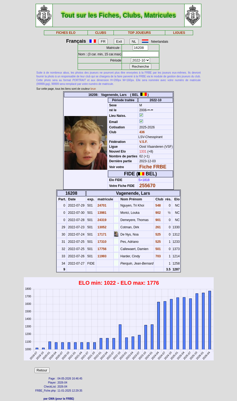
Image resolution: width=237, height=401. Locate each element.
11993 (102, 256)
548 (158, 205)
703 (158, 256)
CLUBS (100, 33)
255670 (147, 185)
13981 (102, 213)
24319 (102, 220)
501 (158, 249)
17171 (102, 234)
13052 (102, 227)
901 (158, 220)
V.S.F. (143, 142)
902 (158, 213)
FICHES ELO (66, 33)
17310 (102, 242)
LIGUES (179, 33)
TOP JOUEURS (139, 33)
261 (158, 227)
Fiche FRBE (152, 166)
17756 (102, 249)
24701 (102, 205)
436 (141, 132)
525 (158, 234)
